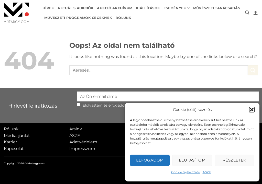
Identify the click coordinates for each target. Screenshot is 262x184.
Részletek (234, 160)
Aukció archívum (114, 8)
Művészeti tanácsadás (216, 8)
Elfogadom (150, 160)
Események (176, 8)
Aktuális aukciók (75, 8)
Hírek (48, 8)
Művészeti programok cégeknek (78, 18)
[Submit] (253, 70)
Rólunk (124, 18)
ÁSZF (207, 172)
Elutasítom (192, 160)
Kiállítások (148, 8)
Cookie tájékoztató (185, 172)
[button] (251, 109)
